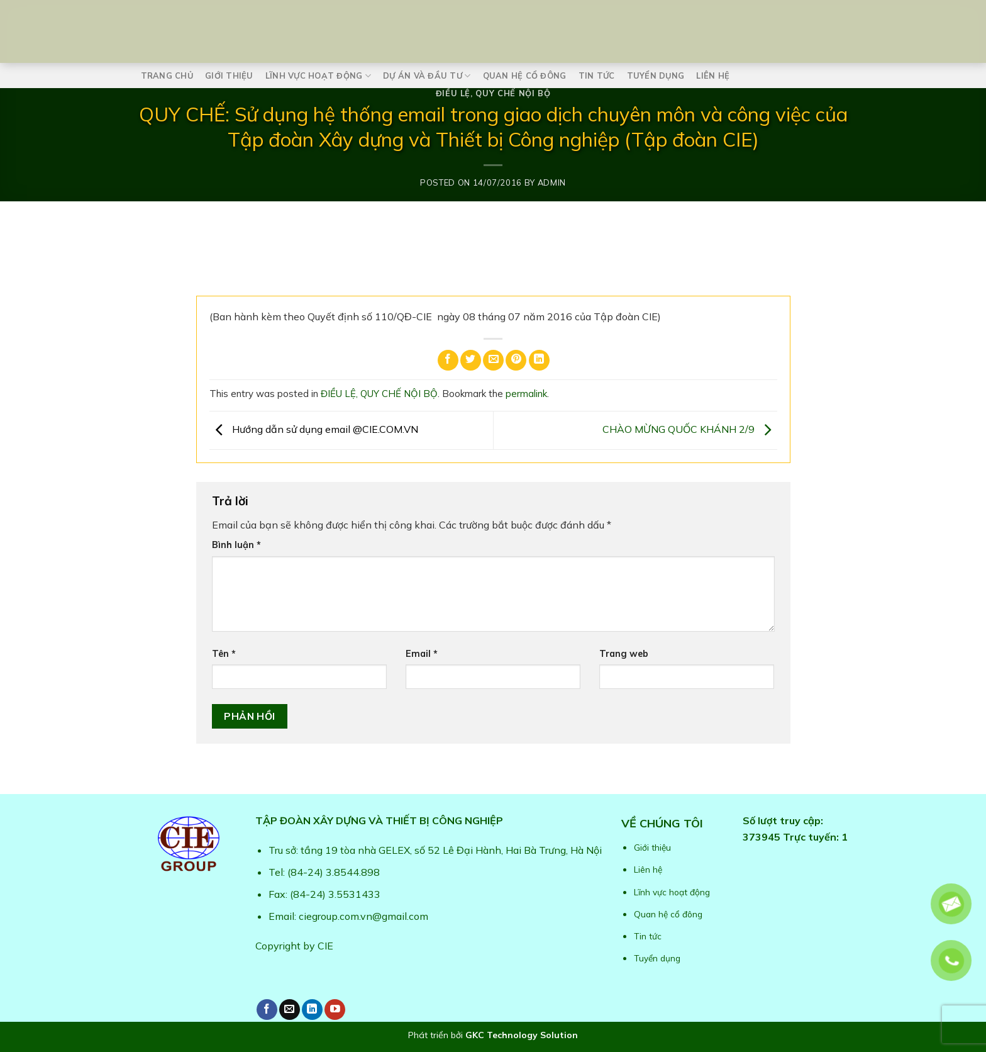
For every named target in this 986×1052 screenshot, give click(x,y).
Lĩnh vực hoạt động (318, 76)
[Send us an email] (289, 1009)
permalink (526, 394)
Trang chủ (167, 75)
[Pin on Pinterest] (516, 360)
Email (422, 653)
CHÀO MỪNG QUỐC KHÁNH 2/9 (689, 429)
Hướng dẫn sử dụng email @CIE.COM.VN (313, 429)
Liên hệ (712, 75)
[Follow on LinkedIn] (312, 1009)
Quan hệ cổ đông (525, 75)
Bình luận (236, 545)
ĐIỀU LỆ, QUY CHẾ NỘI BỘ (493, 93)
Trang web (623, 653)
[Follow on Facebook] (267, 1009)
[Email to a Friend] (493, 360)
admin (552, 182)
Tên (224, 653)
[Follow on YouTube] (334, 1009)
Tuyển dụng (656, 75)
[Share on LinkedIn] (539, 360)
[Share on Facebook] (448, 360)
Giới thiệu (229, 75)
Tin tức (597, 75)
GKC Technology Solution (521, 1035)
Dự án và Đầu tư (426, 76)
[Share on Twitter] (470, 360)
